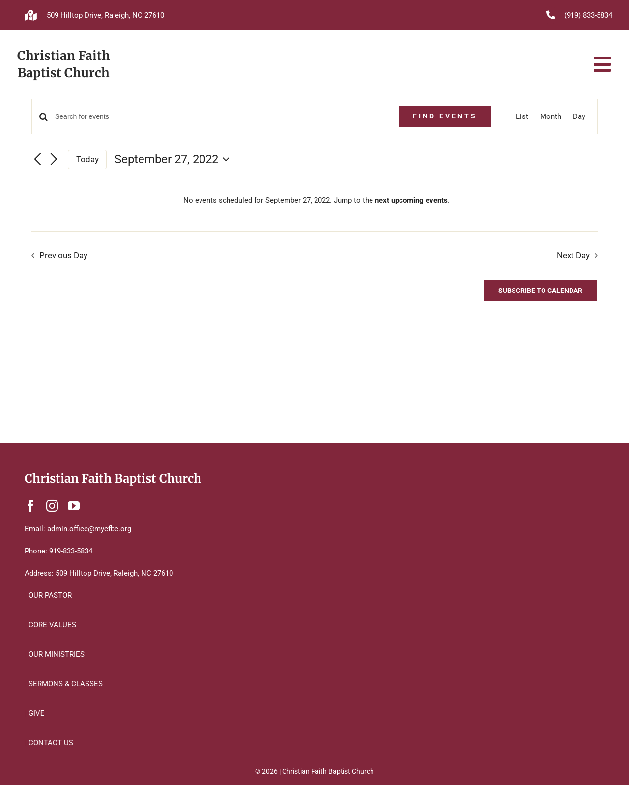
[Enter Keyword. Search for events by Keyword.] (220, 116)
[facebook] (30, 506)
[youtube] (74, 506)
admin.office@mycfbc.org (89, 528)
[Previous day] (37, 160)
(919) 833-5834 (588, 15)
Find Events (445, 116)
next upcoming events (411, 200)
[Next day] (54, 160)
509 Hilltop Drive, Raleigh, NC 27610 (105, 15)
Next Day (573, 255)
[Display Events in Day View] (579, 116)
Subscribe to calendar (540, 290)
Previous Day (63, 255)
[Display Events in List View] (522, 116)
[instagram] (52, 506)
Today (87, 159)
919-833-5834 (70, 551)
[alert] (316, 200)
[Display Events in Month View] (550, 116)
